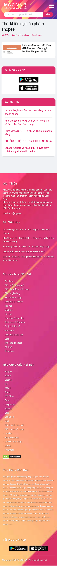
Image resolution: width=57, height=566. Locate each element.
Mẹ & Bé (8, 310)
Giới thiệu (9, 417)
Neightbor (9, 450)
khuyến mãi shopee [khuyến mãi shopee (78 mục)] (24, 484)
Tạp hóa (8, 306)
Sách (7, 339)
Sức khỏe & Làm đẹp (14, 318)
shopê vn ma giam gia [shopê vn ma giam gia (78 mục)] (36, 517)
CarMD (8, 445)
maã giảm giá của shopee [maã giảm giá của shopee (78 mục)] (36, 488)
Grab (7, 413)
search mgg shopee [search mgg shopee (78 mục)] (32, 506)
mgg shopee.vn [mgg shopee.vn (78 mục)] (43, 491)
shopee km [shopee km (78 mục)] (35, 510)
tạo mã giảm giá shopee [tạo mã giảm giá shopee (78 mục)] (35, 521)
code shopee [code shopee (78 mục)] (15, 480)
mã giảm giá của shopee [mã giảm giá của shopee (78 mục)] (21, 495)
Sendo (8, 375)
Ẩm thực (9, 281)
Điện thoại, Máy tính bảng (17, 289)
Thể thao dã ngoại (13, 343)
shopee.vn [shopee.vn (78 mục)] (49, 506)
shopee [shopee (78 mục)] (42, 506)
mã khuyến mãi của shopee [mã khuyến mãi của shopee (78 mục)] (42, 499)
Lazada (8, 380)
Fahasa (8, 408)
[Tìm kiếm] (23, 14)
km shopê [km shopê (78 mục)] (22, 488)
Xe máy (8, 347)
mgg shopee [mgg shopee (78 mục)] (32, 491)
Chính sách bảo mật (14, 425)
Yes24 (7, 388)
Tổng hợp (9, 351)
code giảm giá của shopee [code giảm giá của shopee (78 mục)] (12, 477)
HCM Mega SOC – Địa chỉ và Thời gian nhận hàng (26, 246)
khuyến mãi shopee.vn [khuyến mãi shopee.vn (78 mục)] (40, 484)
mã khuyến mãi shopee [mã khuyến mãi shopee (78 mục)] (11, 502)
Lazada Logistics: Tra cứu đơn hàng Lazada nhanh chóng (26, 231)
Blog (7, 421)
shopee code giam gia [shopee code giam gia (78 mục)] (11, 510)
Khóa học (9, 330)
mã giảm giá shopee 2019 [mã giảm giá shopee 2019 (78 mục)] (22, 499)
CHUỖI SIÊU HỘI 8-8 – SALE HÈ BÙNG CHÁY (28, 141)
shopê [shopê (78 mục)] (25, 517)
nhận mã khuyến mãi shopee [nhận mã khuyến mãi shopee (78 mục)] (30, 502)
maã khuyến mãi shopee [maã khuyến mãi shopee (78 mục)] (19, 491)
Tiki (6, 384)
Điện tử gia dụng (12, 293)
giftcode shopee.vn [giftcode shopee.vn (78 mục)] (47, 480)
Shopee (8, 371)
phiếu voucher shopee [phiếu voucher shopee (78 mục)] (16, 506)
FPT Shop (9, 396)
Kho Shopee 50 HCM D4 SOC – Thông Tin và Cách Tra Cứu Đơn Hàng (28, 240)
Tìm (48, 14)
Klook (7, 392)
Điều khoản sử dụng (14, 429)
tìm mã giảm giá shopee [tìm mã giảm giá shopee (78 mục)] (17, 521)
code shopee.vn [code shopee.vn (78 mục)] (26, 480)
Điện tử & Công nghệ (14, 285)
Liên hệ (8, 433)
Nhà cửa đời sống (13, 297)
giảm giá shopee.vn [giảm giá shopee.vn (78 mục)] (10, 484)
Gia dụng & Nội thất (14, 301)
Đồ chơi (8, 314)
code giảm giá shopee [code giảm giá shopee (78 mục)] (30, 477)
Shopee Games (12, 437)
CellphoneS (10, 404)
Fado (7, 400)
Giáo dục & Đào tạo (14, 334)
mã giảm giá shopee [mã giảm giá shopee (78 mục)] (38, 495)
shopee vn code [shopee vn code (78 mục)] (20, 513)
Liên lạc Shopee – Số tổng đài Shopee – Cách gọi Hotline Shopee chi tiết (36, 48)
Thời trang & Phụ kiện (15, 322)
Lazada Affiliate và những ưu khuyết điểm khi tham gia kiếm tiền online (28, 258)
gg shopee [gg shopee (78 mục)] (36, 480)
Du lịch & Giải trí (12, 326)
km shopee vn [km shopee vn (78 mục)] (14, 488)
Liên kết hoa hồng (13, 441)
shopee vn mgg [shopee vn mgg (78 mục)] (17, 517)
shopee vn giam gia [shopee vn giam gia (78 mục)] (34, 513)
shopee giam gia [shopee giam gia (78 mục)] (25, 510)
